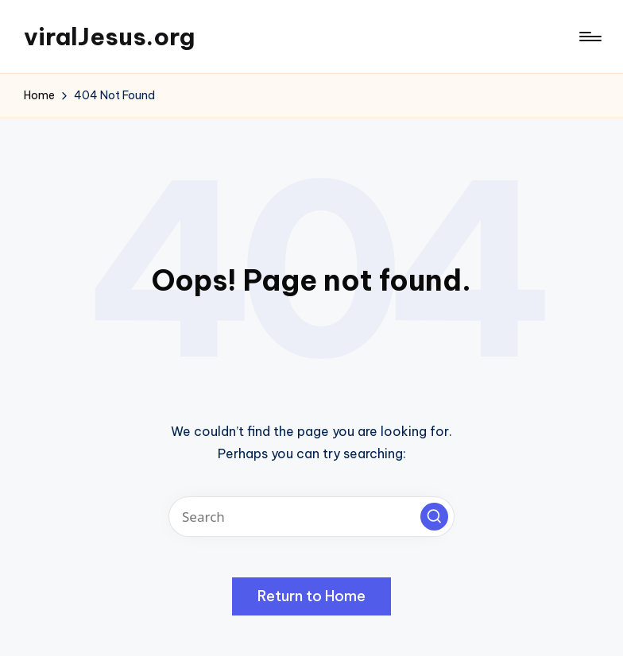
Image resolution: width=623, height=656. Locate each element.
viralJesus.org (109, 36)
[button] (434, 517)
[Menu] (589, 36)
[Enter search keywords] (311, 516)
